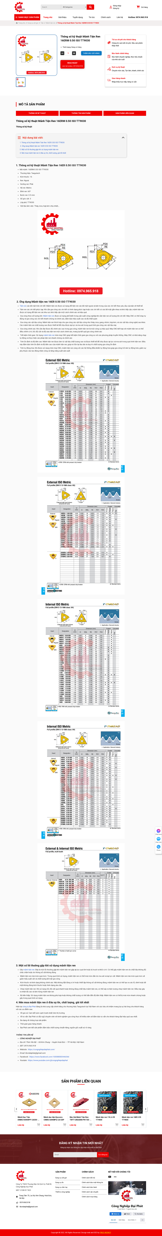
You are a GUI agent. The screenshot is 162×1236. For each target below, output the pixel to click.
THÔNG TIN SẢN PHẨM (81, 113)
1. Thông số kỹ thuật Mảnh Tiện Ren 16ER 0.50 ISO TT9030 (42, 143)
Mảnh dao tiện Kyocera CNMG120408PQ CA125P (54, 1118)
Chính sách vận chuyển (90, 1192)
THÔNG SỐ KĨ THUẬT (37, 113)
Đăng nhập (117, 6)
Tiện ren (23, 306)
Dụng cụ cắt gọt (33, 23)
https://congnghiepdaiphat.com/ (41, 1049)
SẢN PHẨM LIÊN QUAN (125, 113)
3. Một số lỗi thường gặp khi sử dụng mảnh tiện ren (39, 149)
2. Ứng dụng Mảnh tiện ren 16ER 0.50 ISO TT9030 (39, 146)
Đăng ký (116, 8)
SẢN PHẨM (60, 1172)
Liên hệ (120, 17)
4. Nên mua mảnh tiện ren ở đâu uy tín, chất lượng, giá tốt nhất (43, 153)
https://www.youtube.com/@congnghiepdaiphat (48, 1060)
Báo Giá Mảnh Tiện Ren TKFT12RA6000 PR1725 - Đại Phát (80, 1118)
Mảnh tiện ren (50, 23)
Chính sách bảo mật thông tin (92, 1182)
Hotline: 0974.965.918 (138, 17)
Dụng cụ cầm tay (61, 1187)
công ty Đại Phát (29, 1006)
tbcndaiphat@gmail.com (29, 1207)
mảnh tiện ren (49, 335)
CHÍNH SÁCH (88, 1172)
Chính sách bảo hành (89, 1187)
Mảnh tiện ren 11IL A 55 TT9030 (105, 1118)
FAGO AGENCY (105, 1233)
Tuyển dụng (78, 17)
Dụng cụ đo (59, 1182)
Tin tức (92, 17)
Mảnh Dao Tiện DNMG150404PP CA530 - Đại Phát (28, 1118)
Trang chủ (47, 17)
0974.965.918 (25, 1202)
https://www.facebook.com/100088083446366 (49, 1057)
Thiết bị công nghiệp (62, 1192)
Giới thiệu (62, 17)
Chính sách (106, 17)
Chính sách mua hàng (89, 1197)
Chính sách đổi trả (88, 1178)
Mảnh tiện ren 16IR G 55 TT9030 (131, 1118)
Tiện (42, 23)
